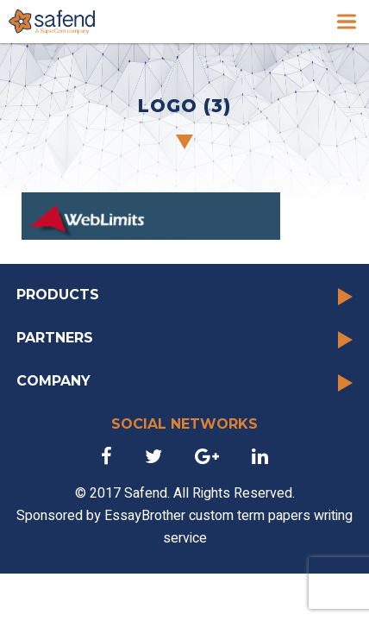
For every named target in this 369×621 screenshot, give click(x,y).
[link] (52, 21)
